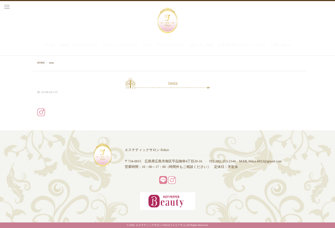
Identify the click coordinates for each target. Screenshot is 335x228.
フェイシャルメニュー (119, 47)
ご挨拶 (64, 47)
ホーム (49, 47)
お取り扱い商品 (201, 47)
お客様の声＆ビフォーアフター (242, 47)
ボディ (147, 47)
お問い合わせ (281, 47)
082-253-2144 (226, 161)
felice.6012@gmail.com (265, 161)
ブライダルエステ (171, 47)
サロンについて (85, 47)
